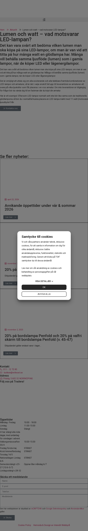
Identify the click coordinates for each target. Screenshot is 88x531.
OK (44, 287)
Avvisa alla (44, 294)
